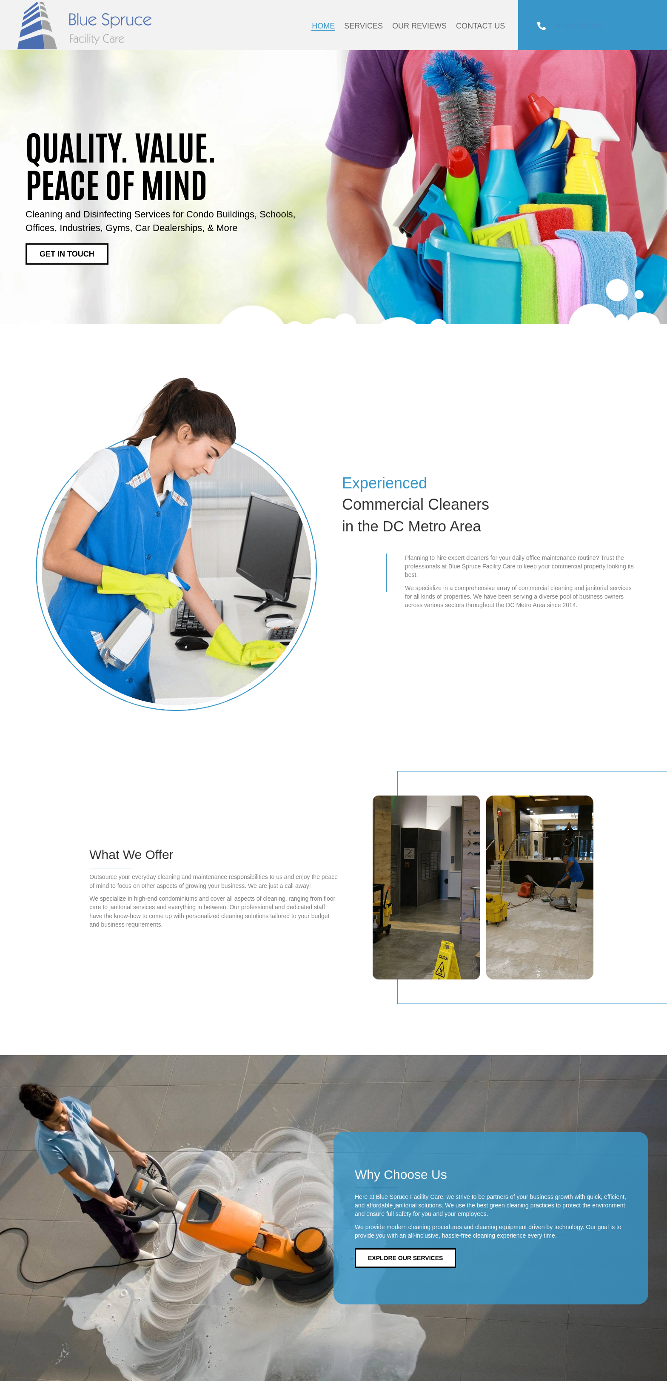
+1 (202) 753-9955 (579, 25)
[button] (67, 254)
